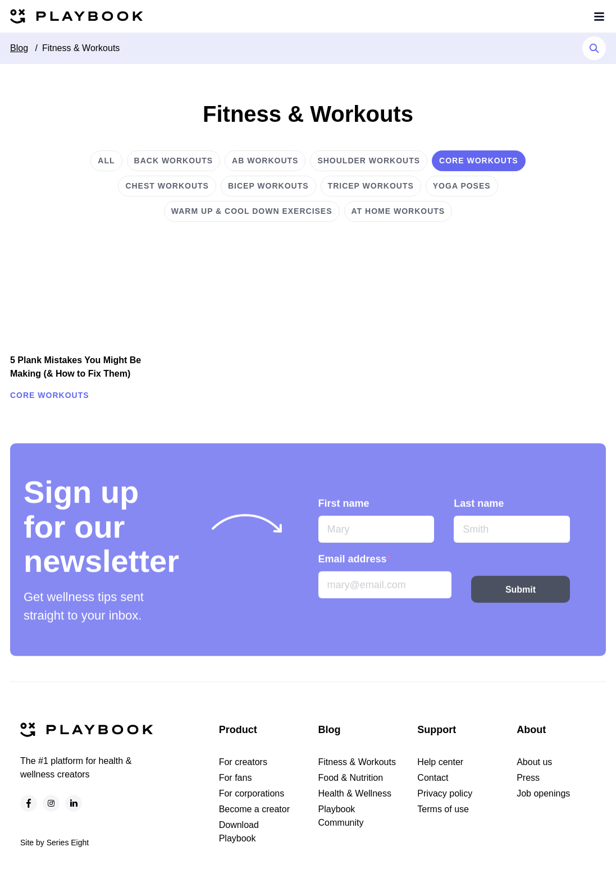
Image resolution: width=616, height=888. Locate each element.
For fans (235, 777)
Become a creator (254, 809)
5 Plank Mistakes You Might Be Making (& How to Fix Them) (75, 366)
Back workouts (173, 160)
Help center (440, 762)
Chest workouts (167, 185)
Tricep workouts (371, 185)
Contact (432, 777)
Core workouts (478, 160)
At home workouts (398, 211)
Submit (520, 599)
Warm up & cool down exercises (251, 211)
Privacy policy (444, 793)
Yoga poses (462, 185)
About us (534, 762)
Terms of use (443, 809)
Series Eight (68, 842)
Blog (19, 48)
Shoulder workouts (368, 160)
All (106, 160)
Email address (354, 569)
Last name (479, 513)
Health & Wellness (354, 793)
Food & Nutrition (351, 777)
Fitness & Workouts (81, 48)
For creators (243, 762)
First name (343, 513)
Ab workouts (265, 160)
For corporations (252, 793)
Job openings (543, 793)
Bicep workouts (268, 185)
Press (528, 777)
